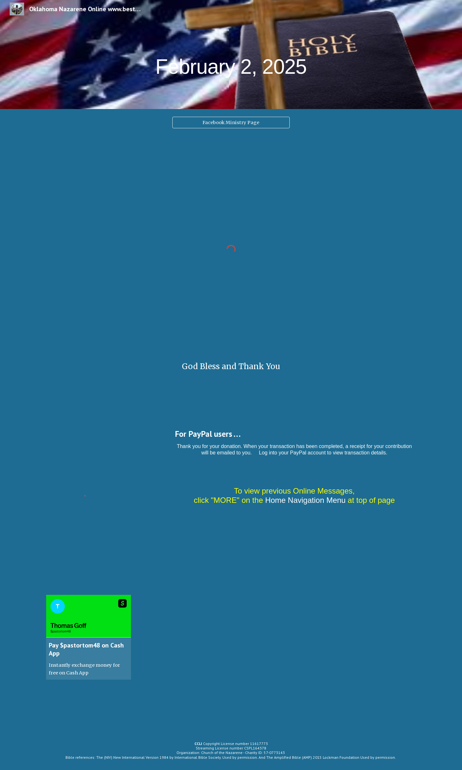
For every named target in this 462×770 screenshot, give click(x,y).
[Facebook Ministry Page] (231, 122)
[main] (231, 54)
